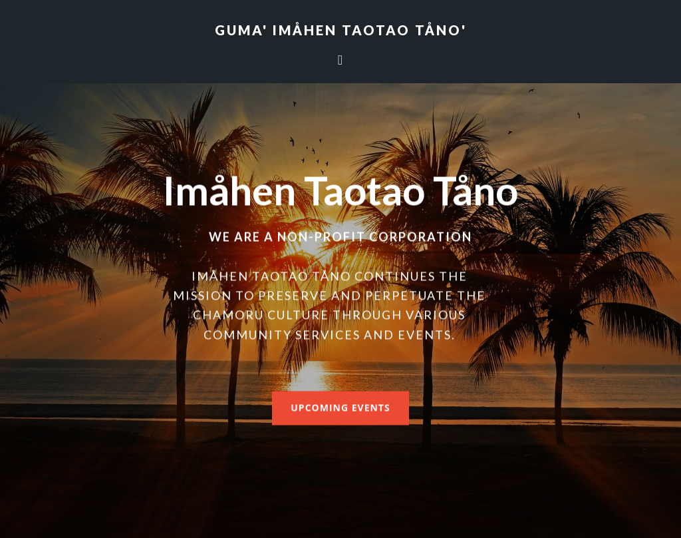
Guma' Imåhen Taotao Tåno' (341, 30)
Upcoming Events (340, 407)
